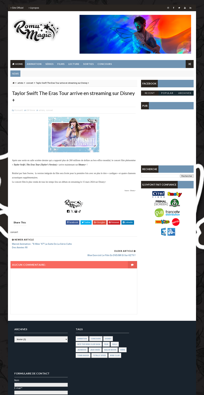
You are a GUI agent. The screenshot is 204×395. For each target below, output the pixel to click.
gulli (113, 337)
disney (107, 331)
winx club (113, 348)
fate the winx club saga (87, 337)
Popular (167, 93)
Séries (49, 64)
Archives (184, 93)
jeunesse (80, 343)
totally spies (98, 348)
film (105, 337)
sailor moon (109, 343)
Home (19, 64)
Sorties (88, 64)
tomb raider (82, 348)
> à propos (34, 8)
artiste (20, 83)
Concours (105, 64)
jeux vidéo (94, 343)
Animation (34, 64)
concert (29, 83)
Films (61, 64)
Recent (150, 93)
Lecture (73, 64)
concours (95, 331)
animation (81, 331)
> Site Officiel (16, 8)
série (121, 343)
